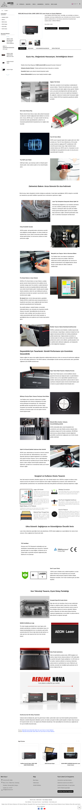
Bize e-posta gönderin (51, 28)
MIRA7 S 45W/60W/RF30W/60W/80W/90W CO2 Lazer (10, 48)
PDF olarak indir (64, 28)
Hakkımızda (40, 4)
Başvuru (28, 4)
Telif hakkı (33, 799)
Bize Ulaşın (54, 4)
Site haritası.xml (53, 802)
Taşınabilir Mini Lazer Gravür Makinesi (37, 804)
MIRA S (3, 19)
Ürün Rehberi (28, 802)
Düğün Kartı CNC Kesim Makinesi (9, 804)
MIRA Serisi (4, 22)
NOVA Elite (4, 26)
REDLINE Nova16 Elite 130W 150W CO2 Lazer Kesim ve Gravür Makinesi (38, 731)
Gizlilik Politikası (37, 785)
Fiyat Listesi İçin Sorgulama (66, 791)
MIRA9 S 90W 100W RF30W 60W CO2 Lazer (10, 55)
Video (34, 4)
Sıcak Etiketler (45, 802)
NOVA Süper (4, 24)
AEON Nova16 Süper (50, 763)
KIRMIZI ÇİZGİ (5, 17)
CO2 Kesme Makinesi (22, 804)
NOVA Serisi (4, 28)
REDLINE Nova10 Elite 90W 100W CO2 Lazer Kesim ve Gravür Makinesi (37, 730)
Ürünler (22, 4)
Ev (17, 4)
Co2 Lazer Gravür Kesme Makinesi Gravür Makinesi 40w (59, 804)
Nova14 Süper (10, 69)
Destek (47, 4)
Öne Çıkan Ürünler (36, 802)
